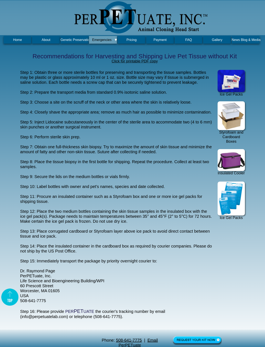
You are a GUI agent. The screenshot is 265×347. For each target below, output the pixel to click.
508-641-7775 (129, 340)
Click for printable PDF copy (135, 61)
